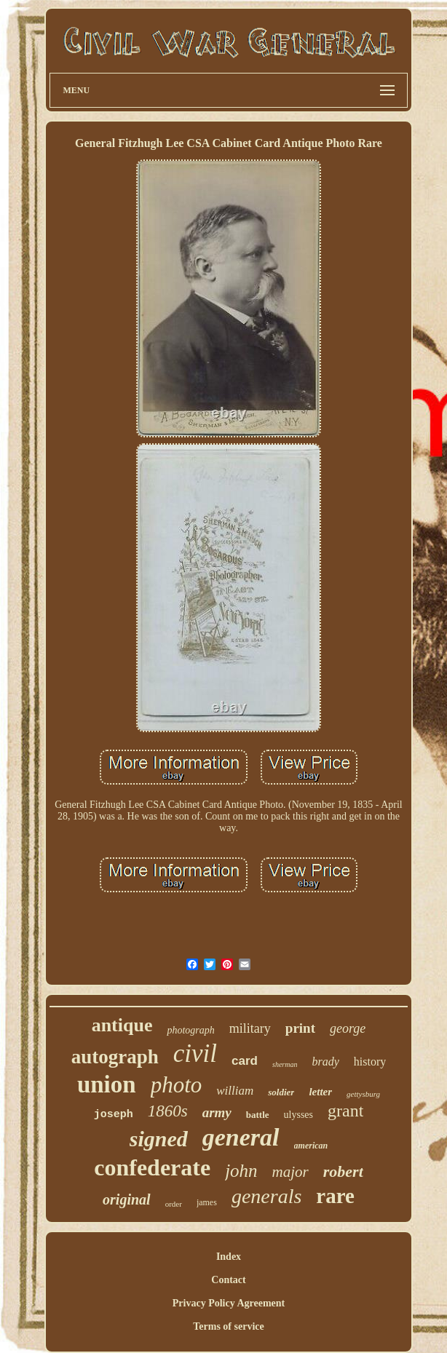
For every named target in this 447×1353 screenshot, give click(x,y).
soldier (281, 1092)
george (347, 1028)
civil (195, 1053)
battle (257, 1114)
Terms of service (228, 1326)
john (241, 1171)
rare (335, 1195)
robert (343, 1171)
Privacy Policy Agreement (229, 1303)
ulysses (298, 1114)
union (106, 1084)
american (311, 1145)
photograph (190, 1030)
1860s (168, 1111)
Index (228, 1256)
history (370, 1061)
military (250, 1028)
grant (345, 1110)
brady (325, 1061)
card (245, 1061)
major (290, 1172)
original (127, 1199)
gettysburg (363, 1094)
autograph (115, 1057)
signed (159, 1139)
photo (176, 1085)
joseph (113, 1114)
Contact (228, 1279)
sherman (284, 1064)
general (241, 1137)
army (217, 1112)
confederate (152, 1167)
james (207, 1202)
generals (266, 1196)
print (300, 1028)
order (173, 1203)
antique (122, 1025)
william (234, 1091)
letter (320, 1092)
